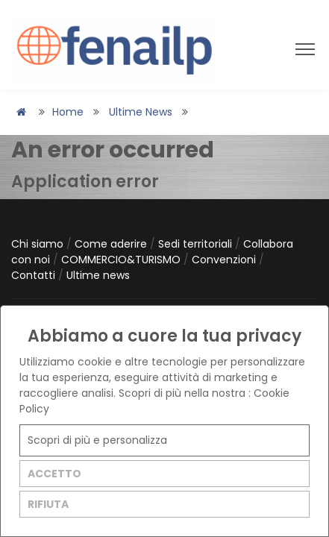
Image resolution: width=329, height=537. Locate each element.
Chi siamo (38, 243)
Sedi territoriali (196, 243)
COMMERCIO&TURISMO (122, 259)
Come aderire (112, 243)
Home (68, 111)
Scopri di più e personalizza (97, 440)
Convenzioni (225, 259)
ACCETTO (54, 473)
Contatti (34, 275)
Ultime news (140, 111)
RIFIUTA (48, 504)
